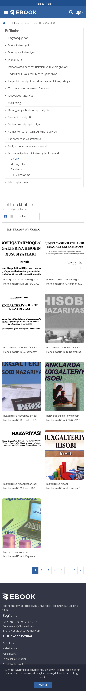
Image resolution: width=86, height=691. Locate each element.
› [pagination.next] (80, 570)
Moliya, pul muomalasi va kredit (27, 146)
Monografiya (18, 164)
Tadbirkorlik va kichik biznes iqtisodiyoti (32, 74)
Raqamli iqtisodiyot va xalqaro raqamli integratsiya (39, 81)
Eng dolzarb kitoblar (13, 664)
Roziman (43, 684)
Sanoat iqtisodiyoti (19, 117)
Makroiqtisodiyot (18, 45)
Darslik (14, 158)
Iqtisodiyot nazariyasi (21, 95)
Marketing (14, 103)
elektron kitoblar (20, 23)
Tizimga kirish (43, 3)
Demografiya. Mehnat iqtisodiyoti (28, 110)
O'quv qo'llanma (20, 175)
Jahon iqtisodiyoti (18, 182)
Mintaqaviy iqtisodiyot (21, 52)
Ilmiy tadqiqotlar (18, 38)
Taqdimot (16, 169)
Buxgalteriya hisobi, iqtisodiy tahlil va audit (34, 153)
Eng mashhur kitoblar (14, 658)
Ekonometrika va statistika (24, 139)
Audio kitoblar (10, 648)
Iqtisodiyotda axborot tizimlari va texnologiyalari (38, 67)
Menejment (15, 59)
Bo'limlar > (8, 643)
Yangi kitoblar (10, 653)
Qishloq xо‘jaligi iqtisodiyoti (24, 124)
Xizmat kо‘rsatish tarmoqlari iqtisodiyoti (32, 131)
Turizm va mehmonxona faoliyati (28, 88)
